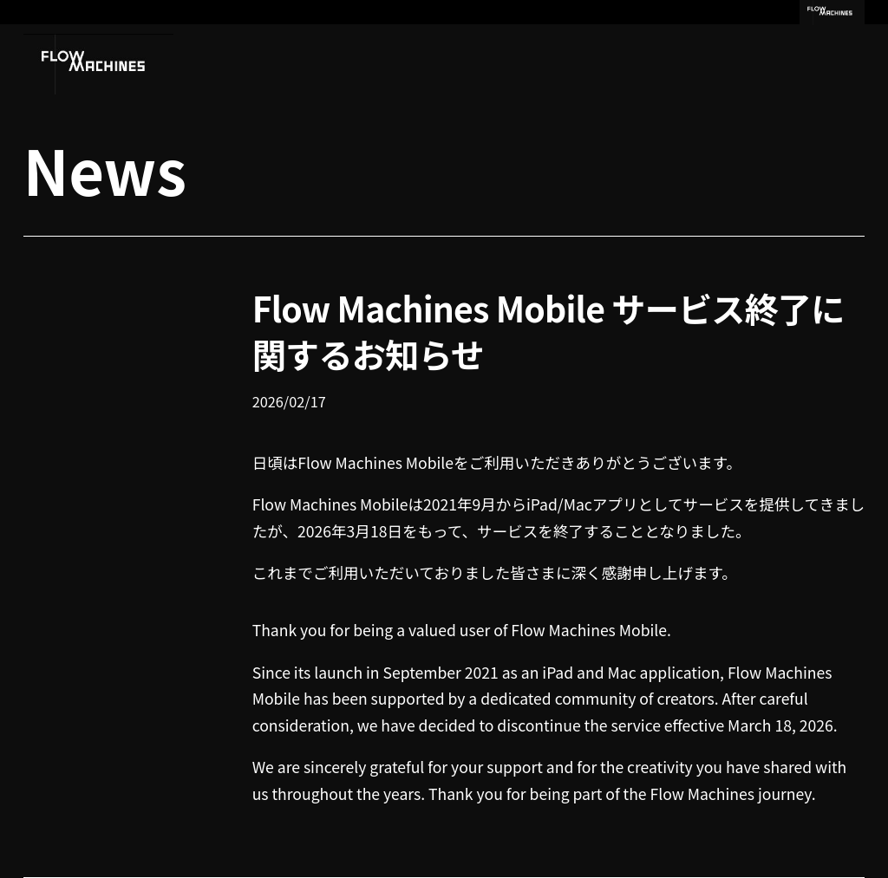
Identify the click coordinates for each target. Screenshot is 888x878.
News (104, 169)
